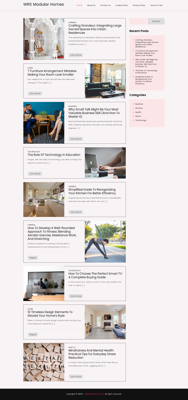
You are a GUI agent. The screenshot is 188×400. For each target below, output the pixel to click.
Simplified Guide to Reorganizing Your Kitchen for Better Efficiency (92, 191)
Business (73, 106)
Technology (34, 151)
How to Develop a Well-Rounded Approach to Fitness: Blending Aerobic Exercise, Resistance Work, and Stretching (52, 233)
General (72, 22)
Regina (33, 258)
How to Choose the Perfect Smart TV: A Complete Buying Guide (95, 275)
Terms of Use (156, 5)
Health (72, 347)
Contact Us (105, 5)
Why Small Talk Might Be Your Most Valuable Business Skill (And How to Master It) (94, 113)
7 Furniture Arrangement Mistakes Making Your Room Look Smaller (52, 73)
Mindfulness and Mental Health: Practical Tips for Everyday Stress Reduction (92, 354)
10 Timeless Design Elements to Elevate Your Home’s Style (50, 314)
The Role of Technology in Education (54, 155)
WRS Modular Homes (43, 4)
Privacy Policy (139, 5)
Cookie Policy (122, 5)
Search (156, 21)
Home (79, 5)
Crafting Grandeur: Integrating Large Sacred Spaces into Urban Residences (95, 29)
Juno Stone (75, 55)
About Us (91, 5)
